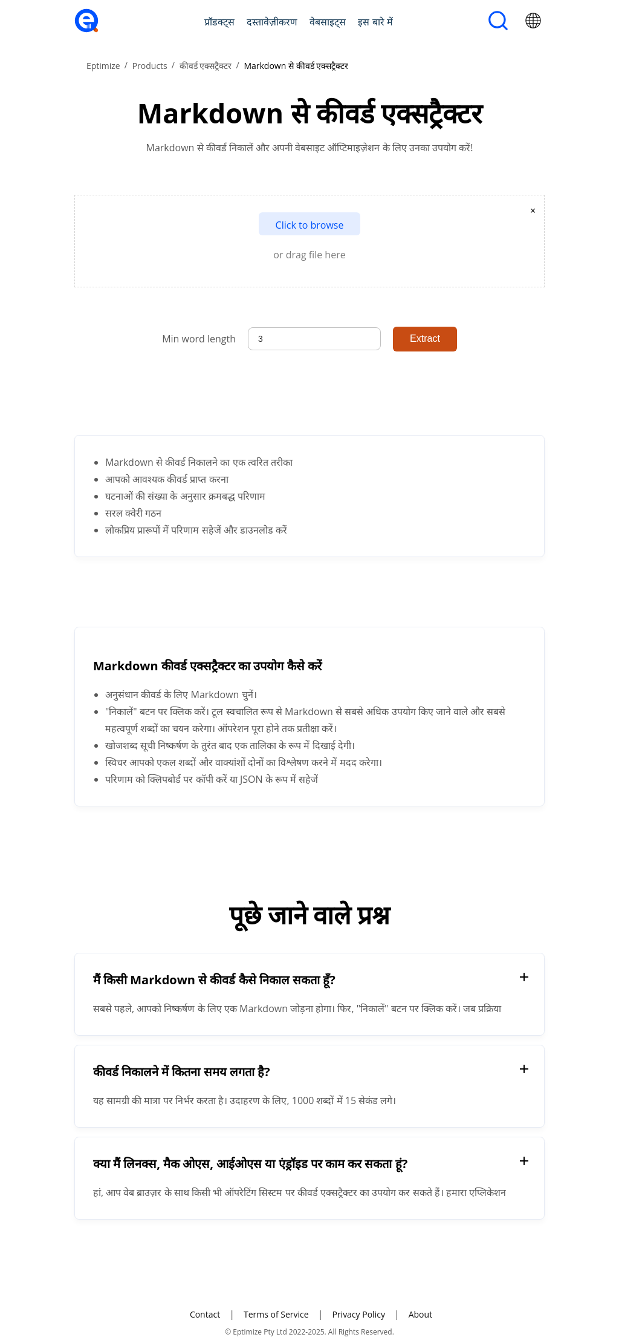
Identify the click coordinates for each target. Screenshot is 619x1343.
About (420, 1314)
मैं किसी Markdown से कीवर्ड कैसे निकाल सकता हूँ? (214, 980)
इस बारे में (375, 21)
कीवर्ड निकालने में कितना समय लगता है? (181, 1072)
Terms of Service (276, 1314)
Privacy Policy (358, 1314)
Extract (425, 338)
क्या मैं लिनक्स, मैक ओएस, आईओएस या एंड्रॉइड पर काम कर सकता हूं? (250, 1163)
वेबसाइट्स (328, 21)
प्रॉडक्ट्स (219, 21)
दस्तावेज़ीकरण (272, 21)
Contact (205, 1314)
